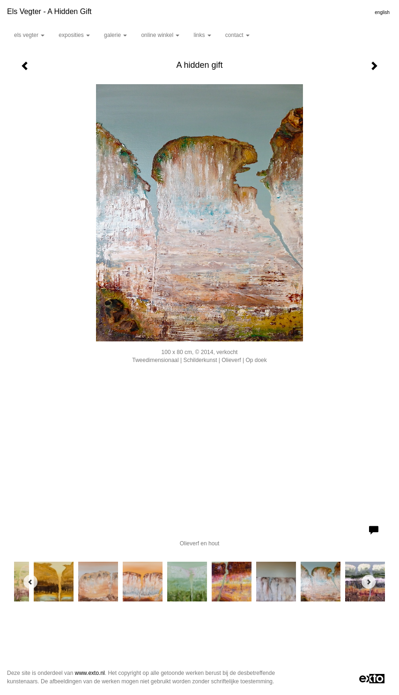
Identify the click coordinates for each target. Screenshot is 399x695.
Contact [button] (237, 35)
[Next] (369, 582)
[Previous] (30, 582)
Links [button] (202, 35)
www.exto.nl (90, 673)
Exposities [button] (74, 35)
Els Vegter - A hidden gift (49, 11)
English (382, 12)
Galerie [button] (115, 35)
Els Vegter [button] (29, 35)
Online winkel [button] (160, 35)
